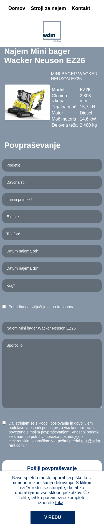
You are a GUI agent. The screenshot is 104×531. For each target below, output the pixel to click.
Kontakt (81, 8)
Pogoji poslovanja (54, 423)
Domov (16, 8)
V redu (52, 517)
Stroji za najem (48, 8)
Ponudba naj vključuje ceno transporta (41, 307)
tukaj (60, 502)
